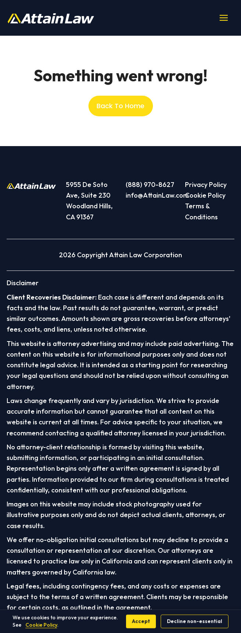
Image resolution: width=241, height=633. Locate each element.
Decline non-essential (194, 621)
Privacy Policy (206, 184)
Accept (141, 621)
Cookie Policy (205, 195)
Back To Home (120, 105)
